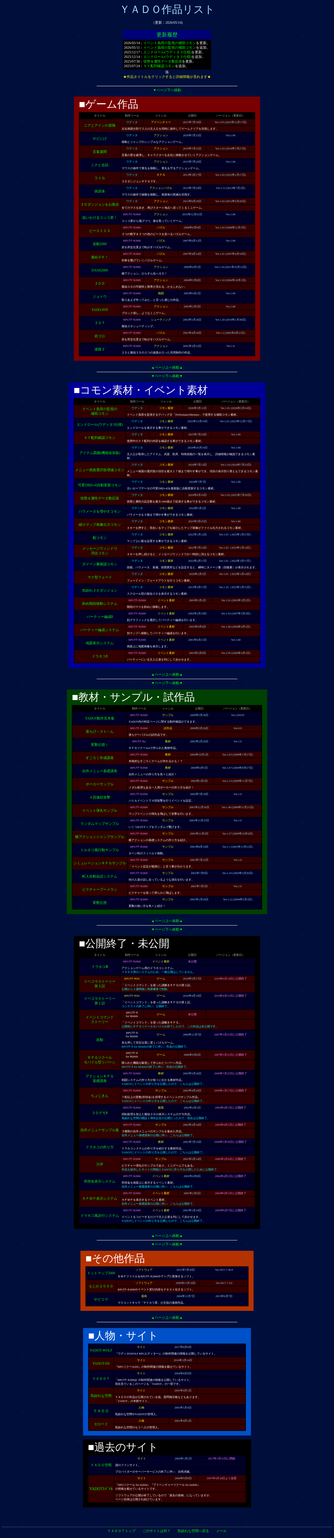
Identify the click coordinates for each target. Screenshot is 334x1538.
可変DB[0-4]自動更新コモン (99, 485)
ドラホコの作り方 (100, 1147)
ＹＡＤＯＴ (101, 1378)
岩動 (99, 1040)
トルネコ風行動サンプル (99, 850)
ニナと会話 (99, 165)
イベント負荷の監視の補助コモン (169, 43)
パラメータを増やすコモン (100, 511)
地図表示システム (100, 643)
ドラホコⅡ (100, 656)
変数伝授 (100, 902)
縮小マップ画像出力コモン (100, 524)
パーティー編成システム (99, 630)
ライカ (99, 178)
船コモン (100, 538)
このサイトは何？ (156, 1531)
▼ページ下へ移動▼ (167, 376)
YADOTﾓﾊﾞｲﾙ (101, 1489)
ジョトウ (100, 296)
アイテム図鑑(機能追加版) (99, 453)
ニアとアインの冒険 (99, 125)
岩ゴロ (99, 336)
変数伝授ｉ (99, 745)
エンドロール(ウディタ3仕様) (100, 424)
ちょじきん (99, 1096)
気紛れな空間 (101, 1396)
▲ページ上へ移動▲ (167, 367)
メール (221, 1531)
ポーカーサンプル (100, 784)
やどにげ (100, 138)
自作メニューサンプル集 (99, 1130)
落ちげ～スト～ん (100, 731)
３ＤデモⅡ (100, 1113)
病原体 (99, 191)
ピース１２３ (99, 231)
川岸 (99, 1164)
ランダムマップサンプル (99, 824)
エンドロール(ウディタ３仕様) (167, 52)
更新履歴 (167, 35)
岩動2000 (100, 244)
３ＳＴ (99, 323)
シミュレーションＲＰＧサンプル (99, 863)
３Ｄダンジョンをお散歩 (99, 204)
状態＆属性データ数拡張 (162, 61)
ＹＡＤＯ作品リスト (167, 9)
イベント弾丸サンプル (99, 810)
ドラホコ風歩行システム (99, 1215)
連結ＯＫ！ (99, 257)
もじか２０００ (101, 1286)
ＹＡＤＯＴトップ (121, 1531)
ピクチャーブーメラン (99, 889)
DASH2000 (99, 270)
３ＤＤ (99, 283)
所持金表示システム (99, 1181)
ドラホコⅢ (100, 967)
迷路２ (99, 349)
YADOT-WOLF (101, 1350)
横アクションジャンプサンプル (99, 837)
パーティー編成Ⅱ (100, 617)
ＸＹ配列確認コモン (159, 66)
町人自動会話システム (99, 876)
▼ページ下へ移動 (167, 90)
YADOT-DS (101, 1363)
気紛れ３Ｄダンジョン (99, 590)
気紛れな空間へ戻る (193, 1531)
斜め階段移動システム (99, 603)
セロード (101, 1424)
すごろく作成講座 (100, 758)
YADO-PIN (99, 310)
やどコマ (101, 1299)
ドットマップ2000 (101, 1273)
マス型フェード (99, 577)
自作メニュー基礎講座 (99, 771)
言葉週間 (100, 152)
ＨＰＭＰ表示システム (99, 1198)
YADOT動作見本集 (99, 718)
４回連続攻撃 (99, 797)
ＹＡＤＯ (101, 1411)
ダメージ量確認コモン (99, 564)
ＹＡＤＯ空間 (101, 1465)
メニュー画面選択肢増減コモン (99, 470)
